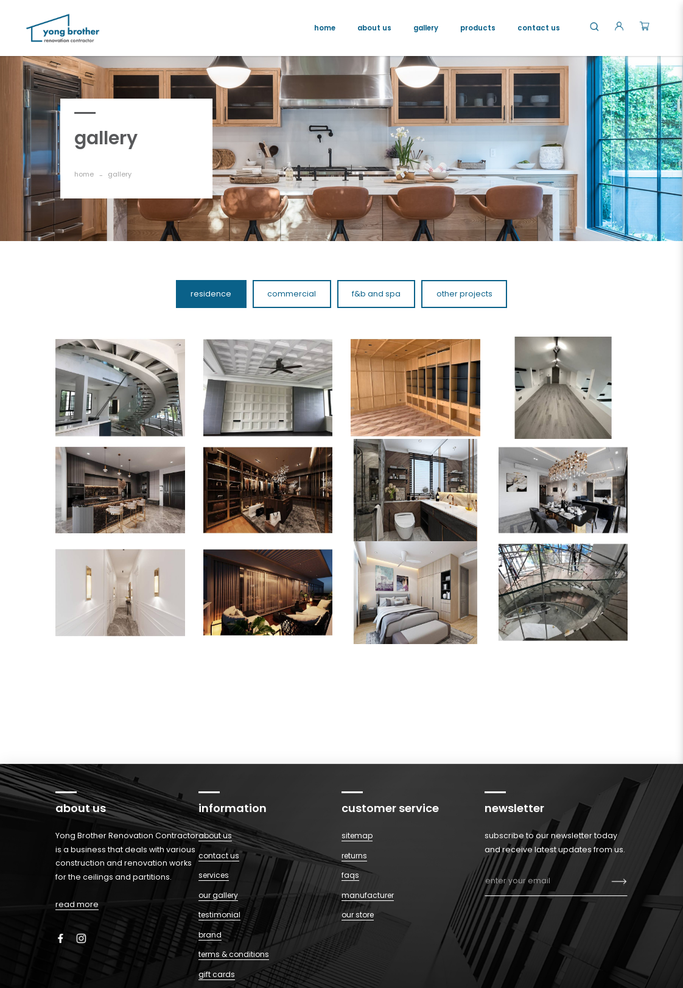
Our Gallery (218, 895)
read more (77, 904)
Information (232, 808)
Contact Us (218, 855)
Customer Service (390, 808)
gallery (119, 174)
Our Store (358, 914)
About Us (215, 835)
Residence (211, 294)
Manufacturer (368, 895)
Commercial (291, 294)
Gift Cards (216, 974)
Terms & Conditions (233, 954)
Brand (210, 935)
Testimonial (219, 914)
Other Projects (464, 294)
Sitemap (357, 835)
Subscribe (619, 882)
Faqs (350, 875)
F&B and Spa (376, 294)
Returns (354, 855)
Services (213, 875)
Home (84, 174)
